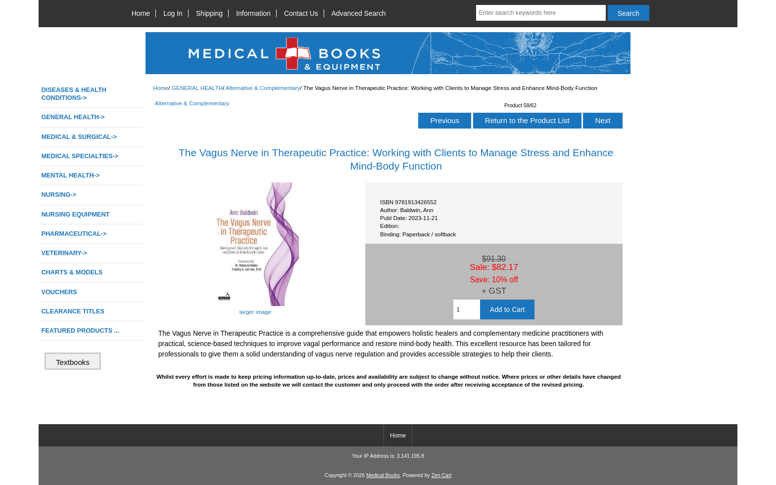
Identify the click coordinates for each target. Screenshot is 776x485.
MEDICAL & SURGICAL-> (78, 136)
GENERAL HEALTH (197, 88)
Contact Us (301, 13)
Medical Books (383, 475)
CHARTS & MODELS (71, 272)
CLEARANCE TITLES (72, 311)
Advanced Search (359, 13)
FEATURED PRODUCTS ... (80, 330)
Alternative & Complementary (263, 88)
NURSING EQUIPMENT (75, 214)
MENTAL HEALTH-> (70, 175)
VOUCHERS (59, 292)
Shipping (209, 13)
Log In (173, 13)
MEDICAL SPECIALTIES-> (79, 156)
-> (72, 117)
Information (253, 13)
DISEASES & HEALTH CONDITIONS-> (73, 93)
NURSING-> (58, 194)
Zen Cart (442, 475)
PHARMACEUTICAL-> (73, 233)
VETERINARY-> (64, 253)
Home (141, 13)
